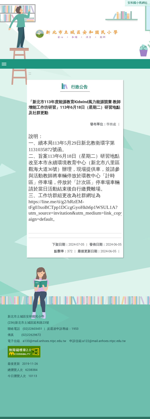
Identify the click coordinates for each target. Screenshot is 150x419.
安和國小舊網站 (137, 2)
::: (30, 73)
